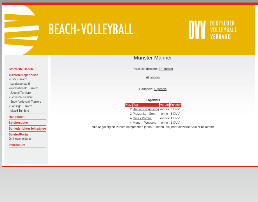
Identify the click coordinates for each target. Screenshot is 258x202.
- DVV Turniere (18, 79)
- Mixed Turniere (19, 110)
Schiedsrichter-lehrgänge (27, 128)
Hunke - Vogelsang (146, 109)
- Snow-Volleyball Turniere (25, 101)
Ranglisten (16, 116)
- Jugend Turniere (20, 92)
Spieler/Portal (19, 134)
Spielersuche (18, 122)
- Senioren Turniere (21, 97)
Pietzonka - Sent (144, 113)
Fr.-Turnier (166, 68)
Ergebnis (160, 89)
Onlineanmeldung (20, 138)
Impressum (17, 144)
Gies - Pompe (142, 118)
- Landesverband (19, 83)
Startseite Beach (21, 69)
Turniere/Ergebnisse (23, 75)
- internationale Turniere (23, 88)
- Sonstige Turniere (21, 106)
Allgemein (152, 77)
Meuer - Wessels (144, 122)
